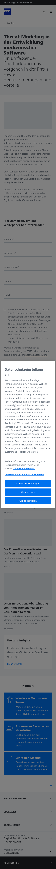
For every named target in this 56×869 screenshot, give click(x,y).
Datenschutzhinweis (24, 468)
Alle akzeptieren (28, 500)
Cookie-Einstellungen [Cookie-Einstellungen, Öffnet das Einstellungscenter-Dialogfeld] (28, 483)
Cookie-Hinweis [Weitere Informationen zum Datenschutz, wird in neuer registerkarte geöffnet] (13, 474)
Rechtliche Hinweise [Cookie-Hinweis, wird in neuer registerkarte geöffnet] (33, 474)
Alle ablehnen (28, 492)
